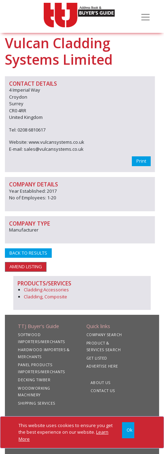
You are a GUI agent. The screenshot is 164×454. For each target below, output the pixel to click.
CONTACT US (103, 390)
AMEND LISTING (25, 266)
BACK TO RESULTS (28, 253)
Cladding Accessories (46, 289)
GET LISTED (96, 358)
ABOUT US (100, 382)
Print (141, 161)
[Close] (128, 430)
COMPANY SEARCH (104, 334)
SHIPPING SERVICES (36, 403)
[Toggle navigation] (145, 16)
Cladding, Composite (45, 296)
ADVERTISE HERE (102, 366)
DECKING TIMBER (34, 379)
